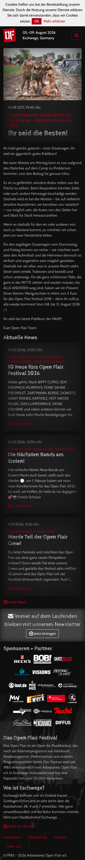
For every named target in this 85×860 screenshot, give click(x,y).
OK (36, 21)
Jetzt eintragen (42, 633)
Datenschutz (37, 837)
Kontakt (60, 837)
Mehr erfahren (54, 21)
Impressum (12, 837)
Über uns (14, 846)
